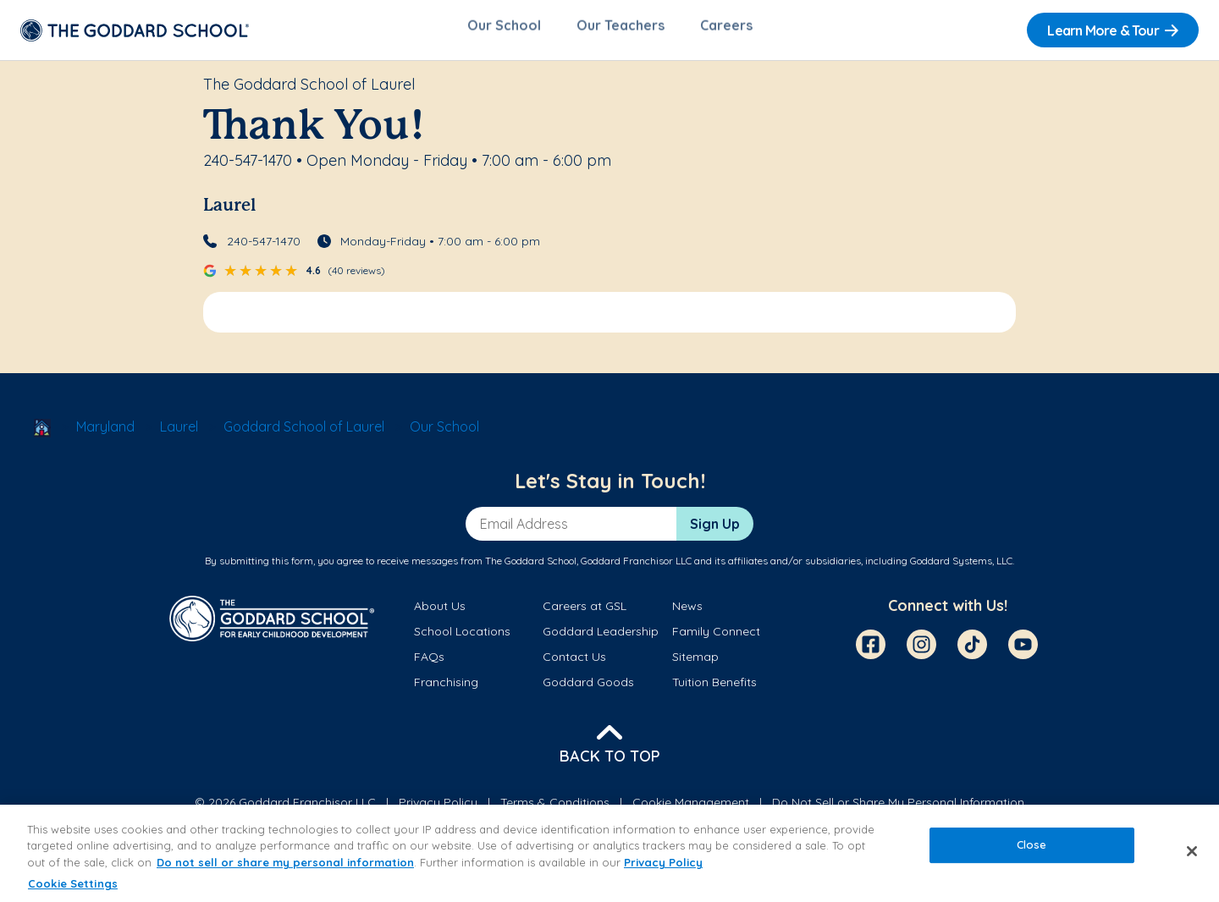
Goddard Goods (588, 688)
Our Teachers (620, 30)
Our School (504, 30)
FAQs (429, 663)
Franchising (446, 688)
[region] (609, 853)
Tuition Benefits (714, 688)
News (687, 611)
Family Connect (716, 638)
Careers (726, 30)
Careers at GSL (584, 611)
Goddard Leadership (601, 638)
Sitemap (695, 663)
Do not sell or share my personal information (285, 862)
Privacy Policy (663, 862)
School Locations (462, 638)
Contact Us (574, 663)
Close (1032, 844)
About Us (440, 611)
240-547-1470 (264, 247)
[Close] (1192, 851)
